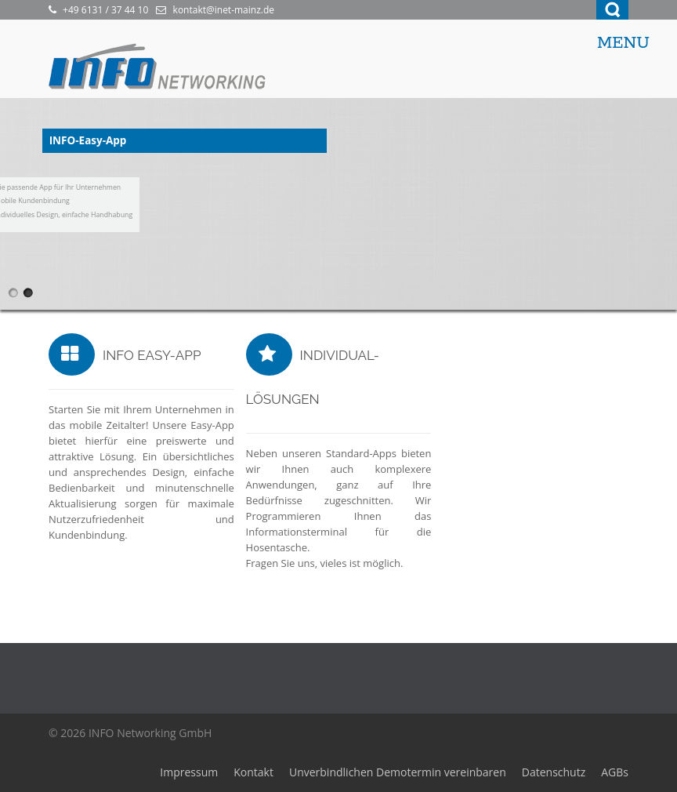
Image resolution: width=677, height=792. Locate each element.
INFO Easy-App (152, 355)
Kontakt (253, 772)
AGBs (614, 772)
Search (612, 10)
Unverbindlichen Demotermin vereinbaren (397, 772)
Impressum (189, 772)
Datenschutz (553, 772)
